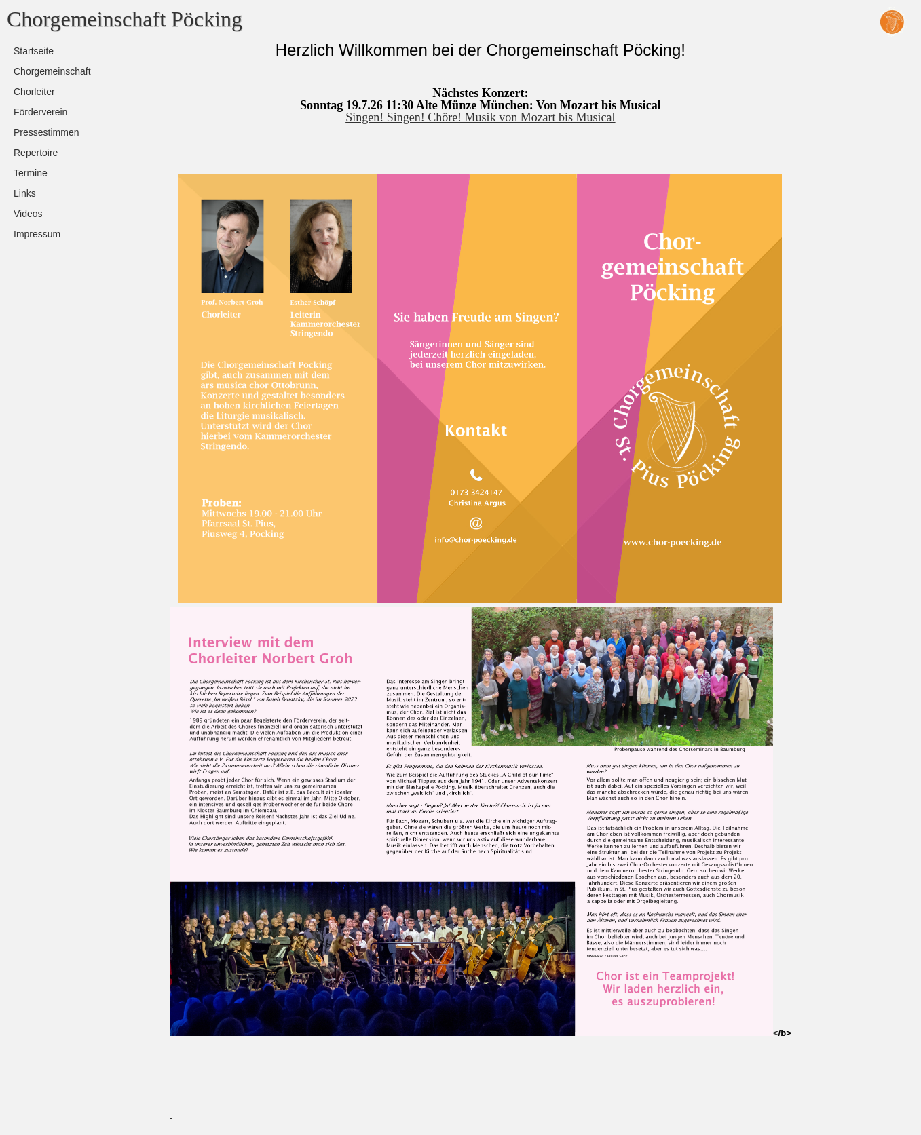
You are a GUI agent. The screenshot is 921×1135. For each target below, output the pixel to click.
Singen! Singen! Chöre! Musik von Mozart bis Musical (480, 117)
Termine (31, 173)
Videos (28, 213)
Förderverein (40, 112)
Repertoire (36, 152)
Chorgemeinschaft (52, 71)
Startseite (34, 50)
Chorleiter (34, 91)
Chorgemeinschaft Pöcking (124, 19)
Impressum (37, 234)
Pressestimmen (46, 132)
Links (25, 193)
